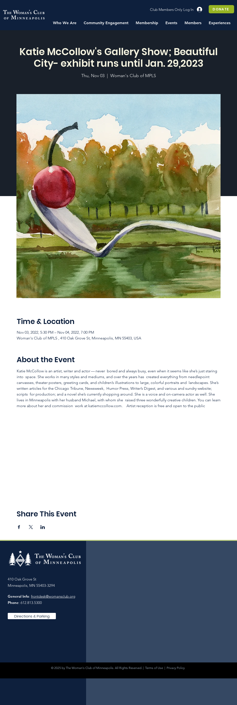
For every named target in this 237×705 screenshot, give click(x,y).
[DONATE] (221, 9)
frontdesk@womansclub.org (53, 596)
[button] (64, 23)
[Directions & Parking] (32, 616)
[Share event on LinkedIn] (42, 527)
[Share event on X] (31, 527)
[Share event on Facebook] (19, 527)
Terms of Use (154, 668)
